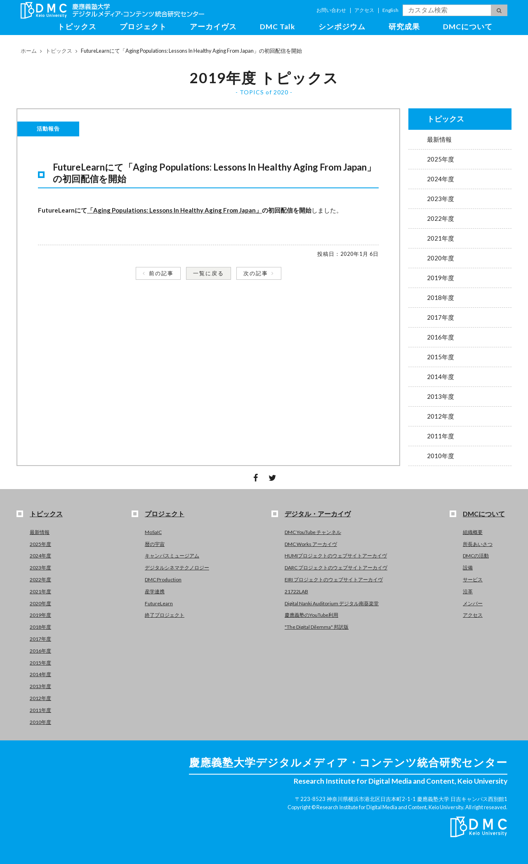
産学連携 (155, 591)
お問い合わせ (331, 10)
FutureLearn (159, 603)
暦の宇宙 (155, 544)
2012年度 (440, 416)
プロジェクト (143, 26)
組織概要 (473, 532)
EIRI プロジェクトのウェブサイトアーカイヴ (334, 579)
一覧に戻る (208, 273)
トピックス (77, 26)
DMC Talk (277, 26)
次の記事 (255, 273)
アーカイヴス (213, 26)
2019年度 (440, 277)
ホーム (29, 50)
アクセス (364, 10)
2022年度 (440, 218)
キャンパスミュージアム (172, 556)
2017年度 (440, 317)
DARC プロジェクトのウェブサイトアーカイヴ (336, 567)
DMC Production (163, 579)
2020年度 (440, 258)
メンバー (473, 603)
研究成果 (404, 26)
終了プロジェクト (164, 615)
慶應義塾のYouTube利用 (311, 615)
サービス (473, 579)
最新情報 (439, 139)
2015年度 (440, 357)
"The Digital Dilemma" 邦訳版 (317, 627)
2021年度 (440, 238)
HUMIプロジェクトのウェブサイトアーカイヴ (336, 556)
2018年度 (440, 297)
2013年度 (440, 396)
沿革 (468, 591)
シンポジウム (341, 26)
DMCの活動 (476, 556)
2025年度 (440, 159)
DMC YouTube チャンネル (313, 532)
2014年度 (440, 376)
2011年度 (440, 436)
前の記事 (161, 273)
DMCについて (468, 26)
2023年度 (440, 198)
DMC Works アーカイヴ (311, 544)
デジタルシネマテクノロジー (177, 567)
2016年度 (440, 337)
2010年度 (440, 455)
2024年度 (440, 179)
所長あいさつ (478, 544)
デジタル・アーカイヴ (318, 513)
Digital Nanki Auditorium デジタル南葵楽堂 (332, 603)
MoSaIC (153, 532)
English (390, 10)
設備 (468, 567)
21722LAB (296, 591)
